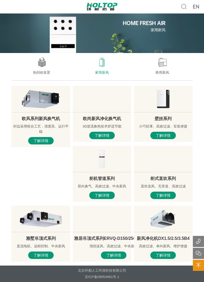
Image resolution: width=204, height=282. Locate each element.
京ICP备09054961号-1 (102, 277)
